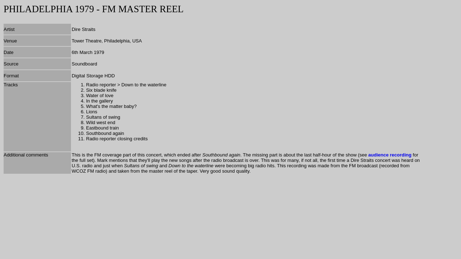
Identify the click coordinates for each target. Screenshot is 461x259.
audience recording (390, 155)
